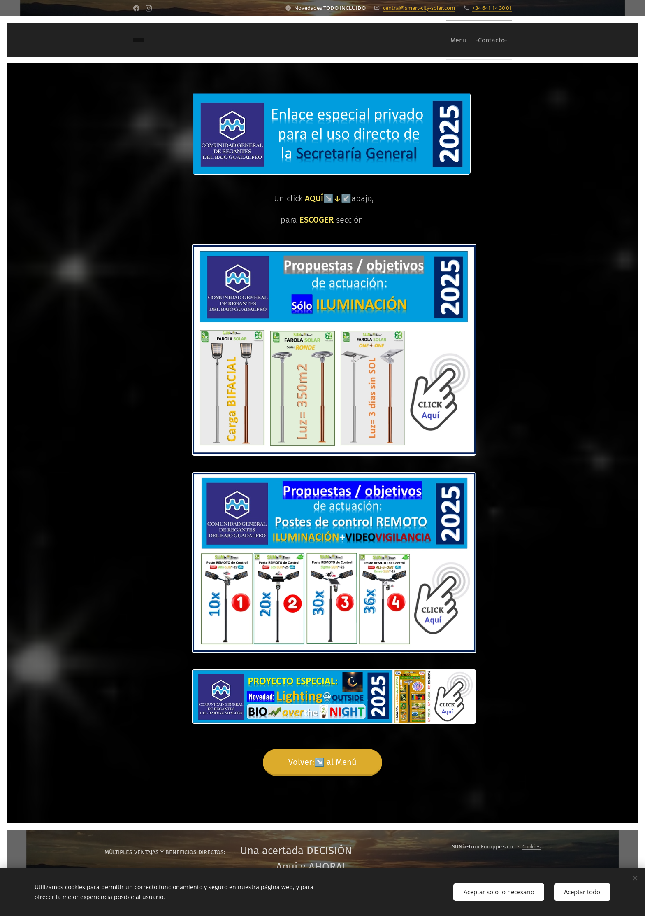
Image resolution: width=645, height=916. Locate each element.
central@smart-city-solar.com (419, 8)
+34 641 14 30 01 (492, 8)
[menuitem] (449, 40)
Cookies (531, 847)
